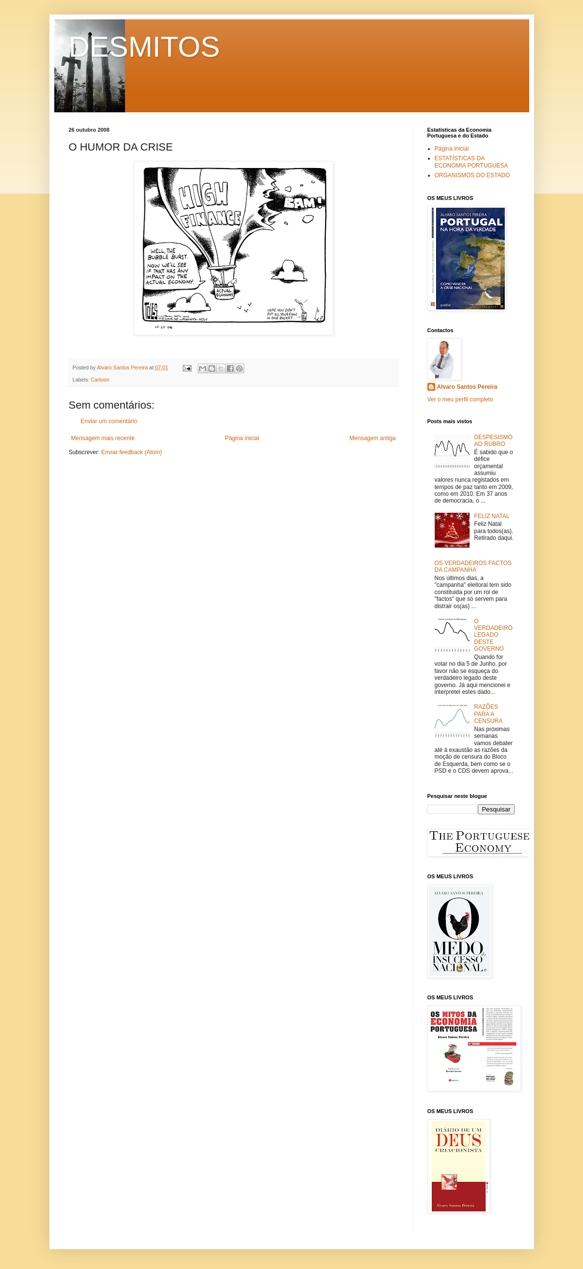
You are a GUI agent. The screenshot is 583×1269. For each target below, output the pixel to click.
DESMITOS (144, 47)
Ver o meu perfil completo (460, 399)
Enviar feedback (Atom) (131, 452)
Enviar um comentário (109, 421)
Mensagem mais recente (103, 438)
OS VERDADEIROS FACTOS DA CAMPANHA (473, 566)
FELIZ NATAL (491, 516)
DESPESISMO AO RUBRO (493, 440)
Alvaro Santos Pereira (467, 386)
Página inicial (242, 438)
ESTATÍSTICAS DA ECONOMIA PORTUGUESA (471, 161)
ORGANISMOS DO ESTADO (472, 175)
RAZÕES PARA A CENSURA (488, 713)
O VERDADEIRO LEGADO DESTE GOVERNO (493, 635)
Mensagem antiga (372, 438)
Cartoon (100, 379)
